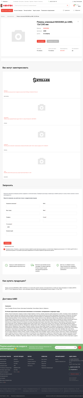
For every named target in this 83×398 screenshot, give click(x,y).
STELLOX (5, 90)
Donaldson (16, 361)
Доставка (27, 1)
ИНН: (44, 203)
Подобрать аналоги (53, 41)
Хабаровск (5, 1)
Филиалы (44, 365)
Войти (56, 359)
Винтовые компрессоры (6, 380)
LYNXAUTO (6, 144)
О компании (15, 1)
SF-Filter (16, 369)
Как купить (21, 1)
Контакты (40, 1)
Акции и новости (32, 361)
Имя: (44, 210)
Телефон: (8, 217)
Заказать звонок (75, 374)
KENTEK (16, 359)
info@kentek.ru (73, 369)
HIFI (15, 365)
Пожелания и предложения (47, 10)
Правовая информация (47, 367)
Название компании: (11, 203)
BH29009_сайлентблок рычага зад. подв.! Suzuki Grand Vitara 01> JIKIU (17, 172)
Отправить (7, 243)
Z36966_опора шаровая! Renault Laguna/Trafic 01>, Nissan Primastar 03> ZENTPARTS (20, 118)
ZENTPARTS (6, 117)
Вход (75, 1)
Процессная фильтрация (6, 374)
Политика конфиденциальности (18, 395)
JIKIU (5, 171)
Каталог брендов (18, 10)
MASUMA (46, 28)
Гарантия (31, 1)
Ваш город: (9, 210)
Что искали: (9, 224)
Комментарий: (9, 231)
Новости (36, 1)
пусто (79, 6)
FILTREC (16, 363)
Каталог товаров (8, 10)
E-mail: (45, 217)
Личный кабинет (28, 10)
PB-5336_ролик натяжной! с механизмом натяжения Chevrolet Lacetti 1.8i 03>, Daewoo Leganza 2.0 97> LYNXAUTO (26, 145)
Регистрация (79, 1)
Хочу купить (41, 41)
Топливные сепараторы (5, 367)
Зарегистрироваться (60, 361)
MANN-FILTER (17, 367)
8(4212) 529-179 (53, 1)
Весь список (3, 382)
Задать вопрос (36, 10)
